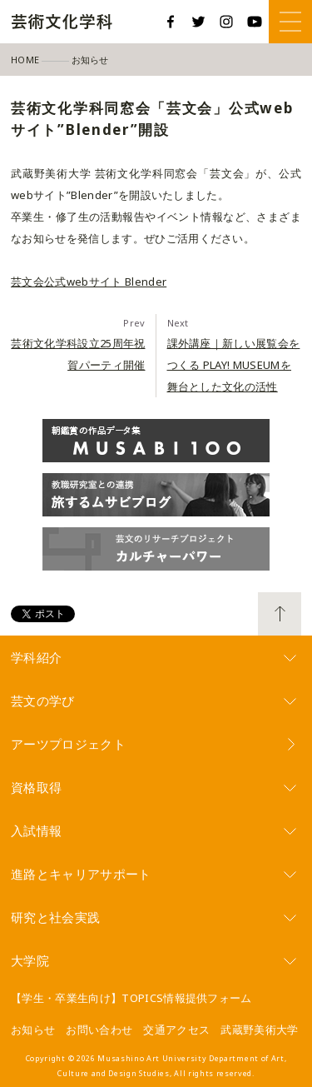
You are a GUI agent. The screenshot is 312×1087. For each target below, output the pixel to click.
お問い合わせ (99, 1029)
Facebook (170, 21)
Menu (290, 21)
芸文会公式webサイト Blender (88, 281)
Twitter (199, 21)
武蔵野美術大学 (259, 1029)
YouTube (254, 21)
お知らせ (33, 1029)
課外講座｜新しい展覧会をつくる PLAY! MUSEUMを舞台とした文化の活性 (233, 365)
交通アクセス (176, 1029)
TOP (279, 614)
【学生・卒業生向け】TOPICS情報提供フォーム (131, 997)
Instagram (226, 21)
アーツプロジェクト (68, 743)
